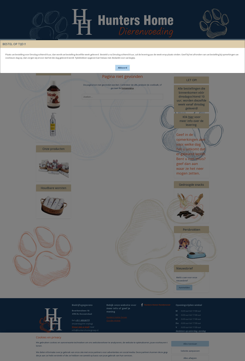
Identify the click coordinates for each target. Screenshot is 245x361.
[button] (122, 68)
